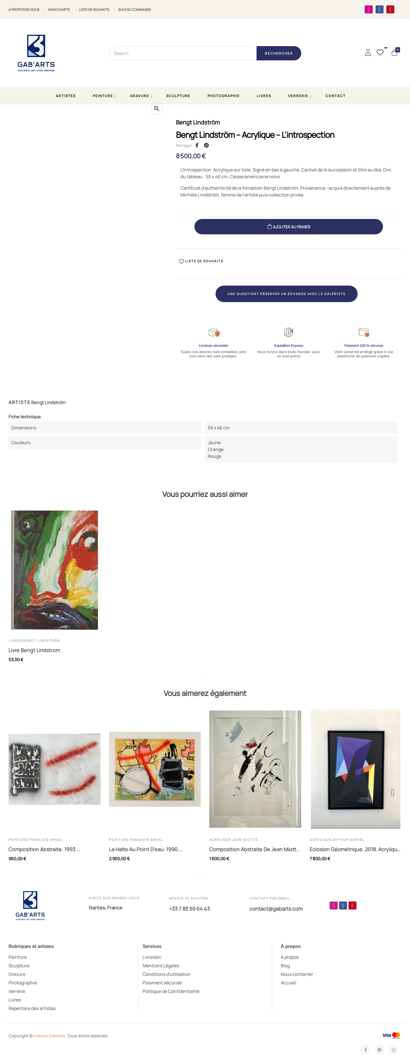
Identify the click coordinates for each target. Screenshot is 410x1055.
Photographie (23, 983)
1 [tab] (205, 672)
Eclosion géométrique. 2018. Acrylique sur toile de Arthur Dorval (355, 849)
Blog (285, 965)
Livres (15, 640)
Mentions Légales (161, 965)
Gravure (17, 974)
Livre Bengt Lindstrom (34, 650)
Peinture (18, 839)
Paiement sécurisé (162, 983)
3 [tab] (208, 872)
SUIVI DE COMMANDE (134, 9)
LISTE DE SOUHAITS (94, 9)
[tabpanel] (54, 589)
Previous (17, 792)
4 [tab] (213, 872)
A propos (290, 957)
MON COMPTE (59, 9)
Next (393, 792)
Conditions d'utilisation (167, 974)
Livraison (152, 957)
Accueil (288, 983)
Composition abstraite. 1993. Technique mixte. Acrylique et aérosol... (44, 849)
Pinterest (206, 145)
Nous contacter (297, 974)
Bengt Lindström (198, 122)
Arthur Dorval (349, 839)
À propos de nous (24, 9)
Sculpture (19, 965)
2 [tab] (202, 872)
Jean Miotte (245, 839)
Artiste (19, 402)
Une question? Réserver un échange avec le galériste (286, 294)
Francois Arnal (46, 839)
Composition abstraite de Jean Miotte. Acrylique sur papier (255, 849)
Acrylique (220, 839)
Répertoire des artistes (32, 1008)
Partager (197, 145)
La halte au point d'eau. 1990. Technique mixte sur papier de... (147, 849)
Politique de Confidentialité (171, 991)
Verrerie (17, 991)
